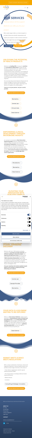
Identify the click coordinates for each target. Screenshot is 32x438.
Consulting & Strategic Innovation (15, 384)
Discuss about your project (16, 92)
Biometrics (15, 99)
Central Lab (15, 103)
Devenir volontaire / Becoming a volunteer (18, 2)
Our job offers (6, 409)
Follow (7, 423)
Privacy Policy (5, 411)
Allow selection (16, 237)
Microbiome (16, 162)
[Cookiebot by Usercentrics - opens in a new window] (22, 196)
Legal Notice (5, 414)
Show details (25, 230)
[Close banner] (30, 196)
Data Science (15, 112)
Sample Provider (15, 283)
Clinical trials (15, 108)
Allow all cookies (16, 233)
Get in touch (8, 46)
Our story (18, 46)
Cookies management (7, 412)
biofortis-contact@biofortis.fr (8, 419)
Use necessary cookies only (16, 240)
